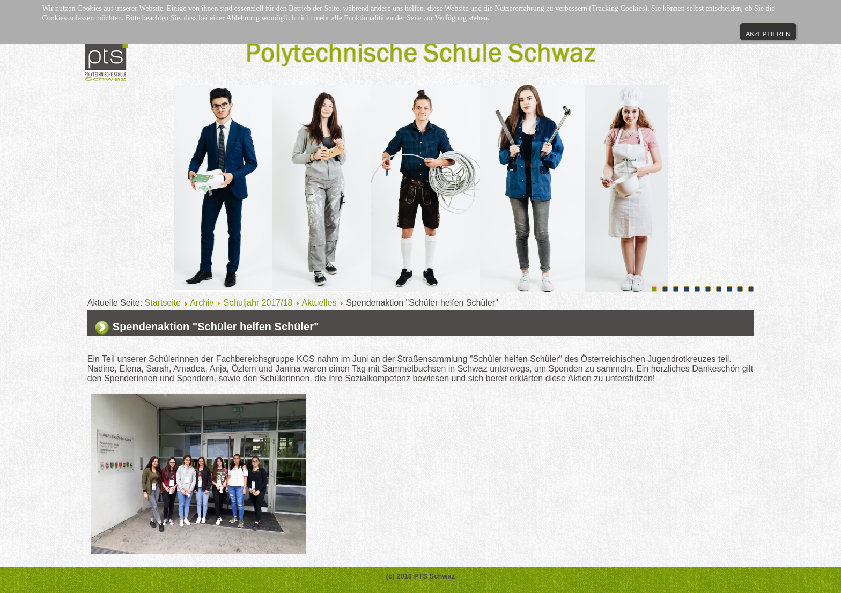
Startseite (163, 302)
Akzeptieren (768, 34)
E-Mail (407, 343)
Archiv (201, 302)
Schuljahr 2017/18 (258, 302)
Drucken (379, 343)
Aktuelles (319, 302)
